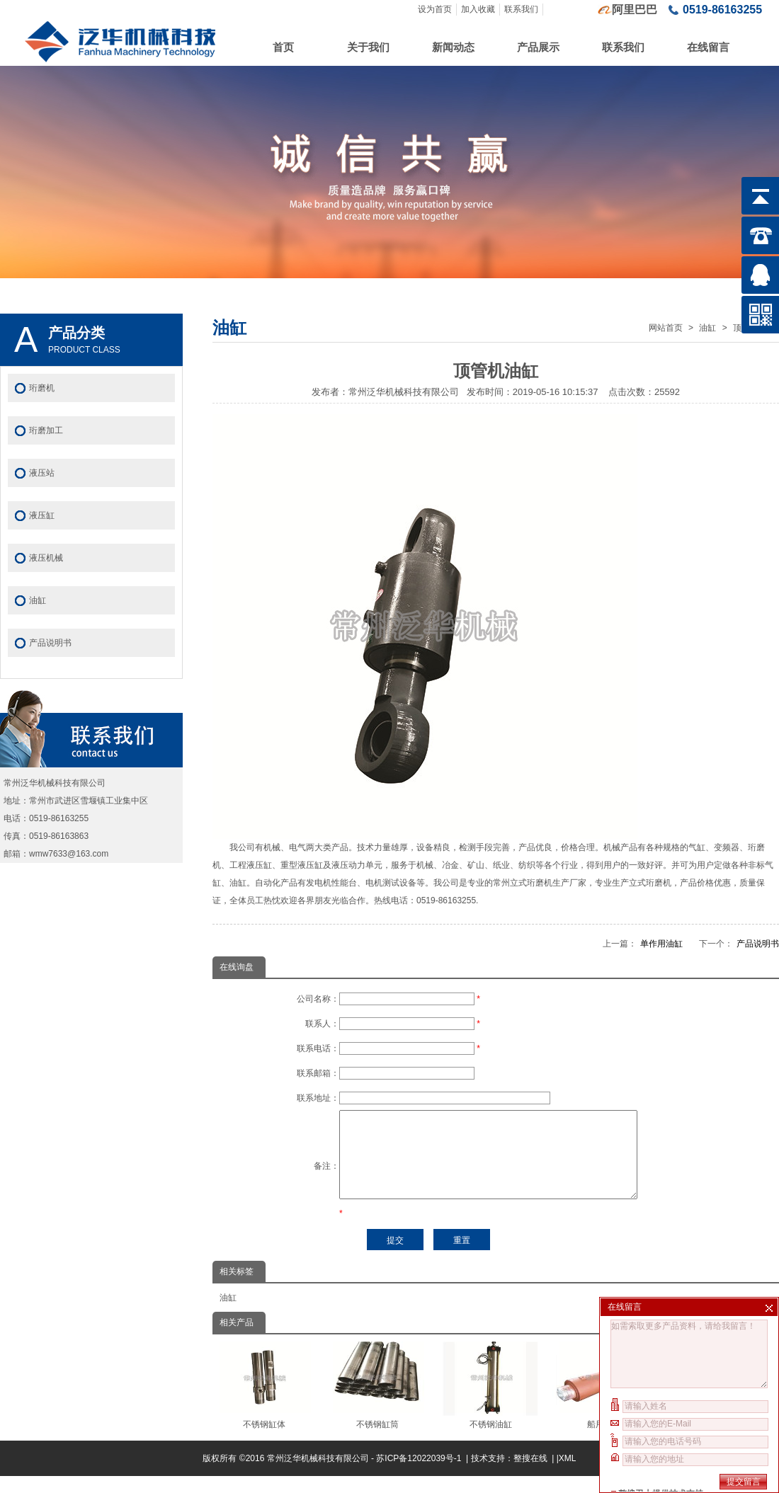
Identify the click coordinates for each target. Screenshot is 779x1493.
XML (567, 1475)
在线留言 (708, 47)
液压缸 (42, 515)
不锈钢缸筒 (377, 1402)
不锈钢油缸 (490, 1402)
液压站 (42, 473)
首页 (283, 47)
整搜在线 (530, 1475)
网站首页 (666, 328)
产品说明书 (758, 944)
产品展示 (538, 47)
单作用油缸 (661, 944)
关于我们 (368, 47)
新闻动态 (453, 47)
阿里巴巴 (634, 10)
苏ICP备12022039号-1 (419, 1475)
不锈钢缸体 (263, 1402)
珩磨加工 (46, 430)
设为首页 (435, 9)
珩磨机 (42, 388)
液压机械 (46, 558)
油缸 (707, 328)
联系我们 (521, 9)
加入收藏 (478, 9)
